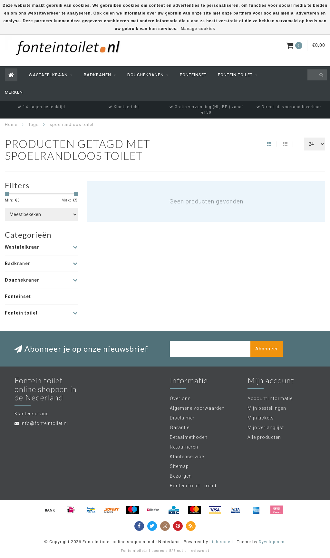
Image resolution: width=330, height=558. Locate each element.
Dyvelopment (272, 541)
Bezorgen (181, 476)
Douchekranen (145, 74)
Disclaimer (182, 417)
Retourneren (184, 447)
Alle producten (264, 437)
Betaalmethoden (189, 437)
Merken (14, 92)
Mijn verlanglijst (266, 427)
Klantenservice (187, 456)
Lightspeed (221, 541)
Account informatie (270, 398)
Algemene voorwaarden (197, 408)
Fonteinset (193, 74)
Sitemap (179, 466)
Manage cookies (198, 28)
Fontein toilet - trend (193, 485)
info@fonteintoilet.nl (44, 423)
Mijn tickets (261, 417)
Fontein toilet (235, 74)
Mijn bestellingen (267, 408)
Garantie (179, 427)
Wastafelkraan (48, 74)
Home (11, 124)
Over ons (180, 398)
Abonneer (266, 348)
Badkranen (97, 74)
